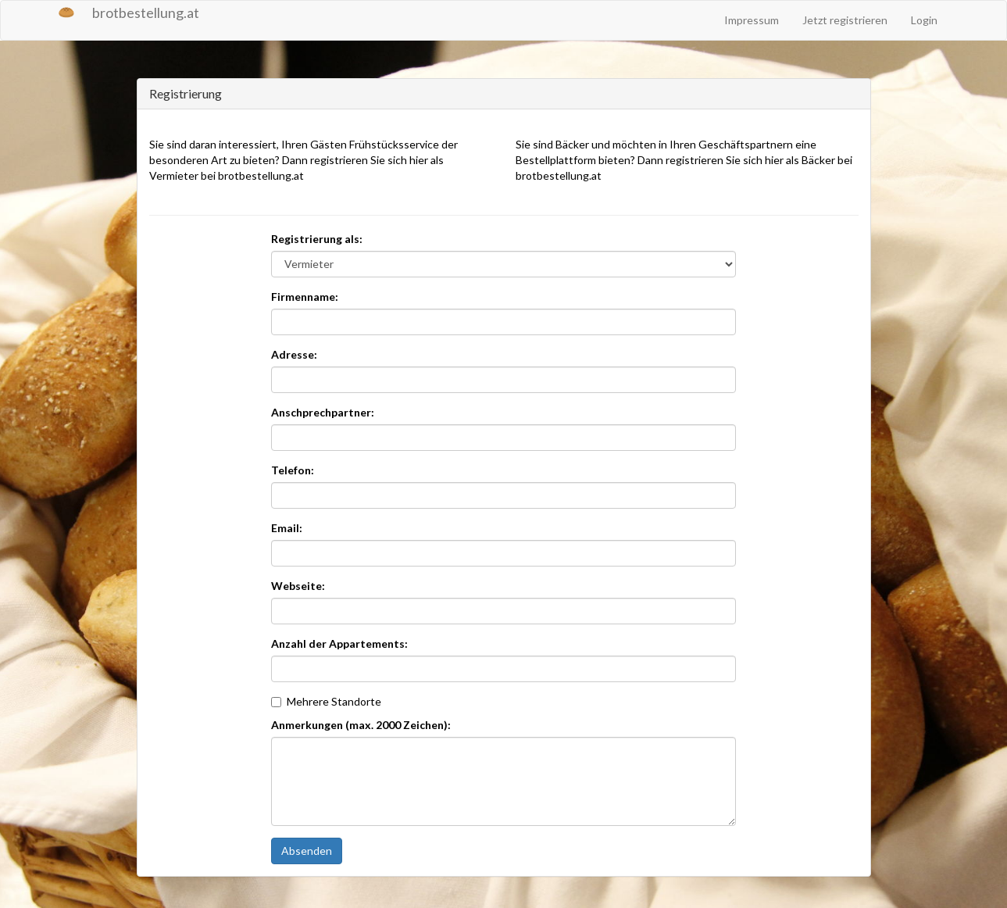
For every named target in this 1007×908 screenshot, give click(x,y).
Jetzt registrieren (844, 20)
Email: (286, 527)
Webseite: (298, 585)
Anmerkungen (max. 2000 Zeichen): (361, 724)
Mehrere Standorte (326, 701)
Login (924, 20)
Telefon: (292, 470)
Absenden (306, 850)
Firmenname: (304, 296)
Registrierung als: (316, 238)
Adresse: (294, 354)
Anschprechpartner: (322, 412)
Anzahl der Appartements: (339, 643)
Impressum (751, 20)
